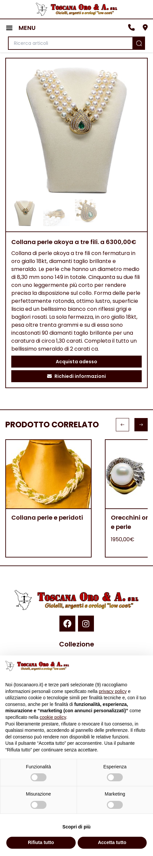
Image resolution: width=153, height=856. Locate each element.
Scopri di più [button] (76, 826)
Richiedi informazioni (76, 376)
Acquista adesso (76, 361)
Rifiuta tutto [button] (41, 842)
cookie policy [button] (53, 717)
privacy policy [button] (113, 691)
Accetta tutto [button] (112, 842)
